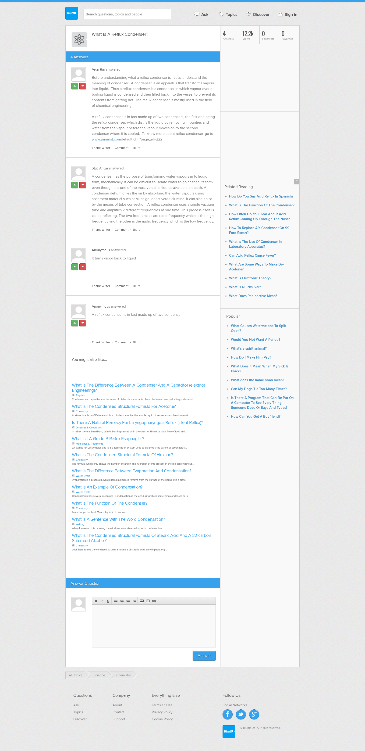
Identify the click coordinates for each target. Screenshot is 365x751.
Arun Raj (98, 69)
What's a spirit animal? (249, 348)
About (117, 705)
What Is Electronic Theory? (250, 278)
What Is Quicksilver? (245, 287)
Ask (201, 14)
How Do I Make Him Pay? (251, 357)
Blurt (136, 148)
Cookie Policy (162, 719)
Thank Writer (101, 148)
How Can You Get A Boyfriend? (255, 416)
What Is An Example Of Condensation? (107, 487)
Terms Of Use (162, 705)
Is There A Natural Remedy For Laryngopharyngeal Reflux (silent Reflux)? (137, 422)
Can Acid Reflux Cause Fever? (252, 255)
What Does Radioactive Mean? (253, 296)
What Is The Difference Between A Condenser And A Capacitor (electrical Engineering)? (139, 388)
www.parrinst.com (106, 139)
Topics (227, 14)
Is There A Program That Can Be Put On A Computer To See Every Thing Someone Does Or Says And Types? (262, 403)
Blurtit (71, 14)
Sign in (287, 14)
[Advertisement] (145, 269)
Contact (118, 712)
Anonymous (101, 250)
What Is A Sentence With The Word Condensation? (118, 519)
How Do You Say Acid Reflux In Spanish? (261, 196)
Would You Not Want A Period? (255, 340)
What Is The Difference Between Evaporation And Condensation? (131, 471)
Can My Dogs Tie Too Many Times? (259, 389)
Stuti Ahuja (100, 168)
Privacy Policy (162, 712)
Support (119, 719)
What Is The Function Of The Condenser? (109, 503)
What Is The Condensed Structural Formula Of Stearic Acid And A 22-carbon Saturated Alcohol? (141, 538)
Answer (204, 656)
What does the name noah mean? (257, 380)
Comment (121, 148)
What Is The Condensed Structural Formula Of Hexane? (122, 455)
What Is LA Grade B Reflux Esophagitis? (108, 439)
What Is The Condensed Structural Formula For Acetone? (124, 406)
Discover (258, 14)
